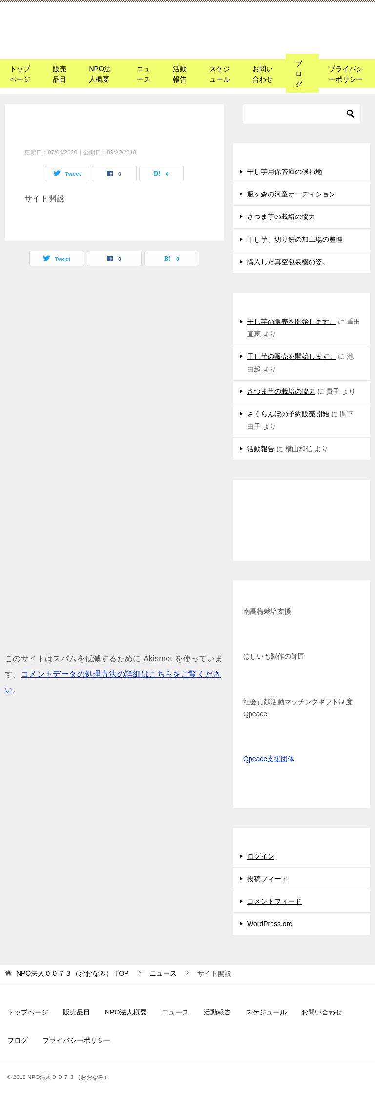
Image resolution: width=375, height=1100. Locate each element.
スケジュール (219, 74)
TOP (72, 973)
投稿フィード (267, 879)
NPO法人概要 (99, 74)
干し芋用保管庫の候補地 (284, 171)
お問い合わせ (262, 74)
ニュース (143, 74)
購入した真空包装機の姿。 (288, 262)
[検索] (301, 114)
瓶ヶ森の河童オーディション (291, 194)
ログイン (260, 856)
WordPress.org (269, 923)
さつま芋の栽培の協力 (281, 216)
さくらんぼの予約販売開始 (288, 414)
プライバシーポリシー (346, 74)
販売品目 (59, 74)
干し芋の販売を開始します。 (291, 321)
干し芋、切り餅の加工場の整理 (295, 239)
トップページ (20, 74)
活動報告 (180, 74)
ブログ (298, 74)
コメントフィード (274, 901)
